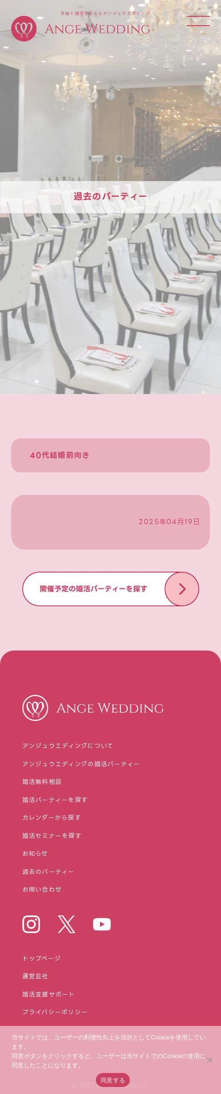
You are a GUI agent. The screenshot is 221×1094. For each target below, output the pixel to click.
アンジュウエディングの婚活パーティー (81, 764)
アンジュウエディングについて (68, 746)
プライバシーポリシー (55, 1012)
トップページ (41, 959)
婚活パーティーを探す (55, 800)
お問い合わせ (42, 889)
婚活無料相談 (42, 782)
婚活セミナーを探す (52, 836)
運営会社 (35, 976)
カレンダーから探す (52, 818)
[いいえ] (209, 1060)
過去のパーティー (48, 872)
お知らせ (35, 854)
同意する (112, 1080)
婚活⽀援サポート (48, 994)
